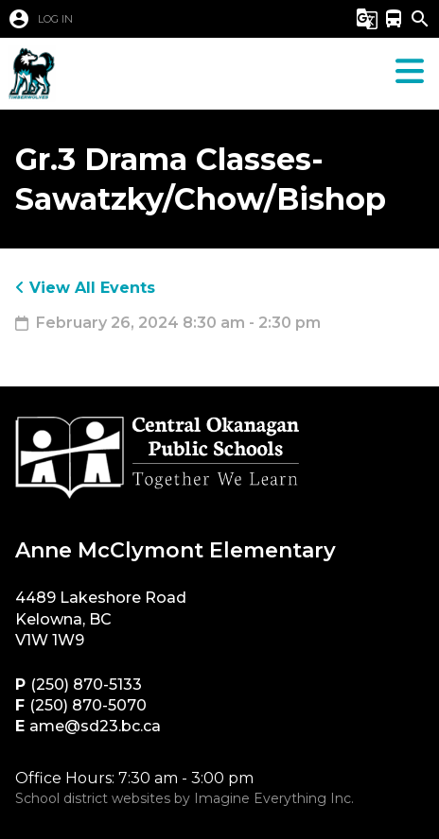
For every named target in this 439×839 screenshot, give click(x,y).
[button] (156, 19)
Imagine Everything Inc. (274, 798)
